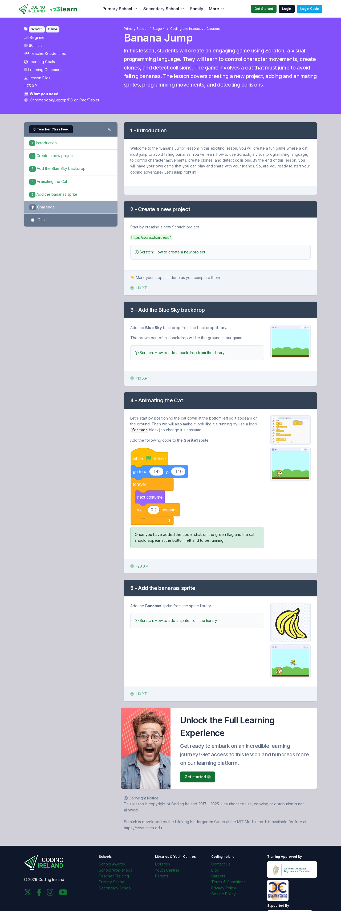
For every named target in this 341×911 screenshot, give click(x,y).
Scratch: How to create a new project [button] (170, 252)
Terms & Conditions (228, 882)
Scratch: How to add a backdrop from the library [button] (180, 352)
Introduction (43, 143)
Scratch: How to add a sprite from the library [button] (176, 620)
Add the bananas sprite (53, 194)
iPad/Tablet (89, 100)
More (214, 8)
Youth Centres (167, 870)
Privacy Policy (223, 887)
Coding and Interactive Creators (195, 29)
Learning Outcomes (43, 69)
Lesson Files (37, 78)
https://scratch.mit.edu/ (151, 237)
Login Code (309, 9)
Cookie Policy (223, 894)
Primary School (117, 8)
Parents (161, 875)
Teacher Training (114, 875)
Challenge (42, 207)
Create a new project (51, 155)
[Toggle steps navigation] (109, 129)
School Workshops (115, 870)
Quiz (37, 220)
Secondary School (161, 8)
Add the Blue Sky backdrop (57, 168)
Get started (198, 776)
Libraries (162, 864)
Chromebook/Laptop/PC (49, 100)
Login (286, 9)
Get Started (263, 9)
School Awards (112, 864)
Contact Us (220, 864)
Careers (218, 875)
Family (196, 8)
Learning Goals (39, 61)
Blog (215, 870)
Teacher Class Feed (51, 129)
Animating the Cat (48, 181)
